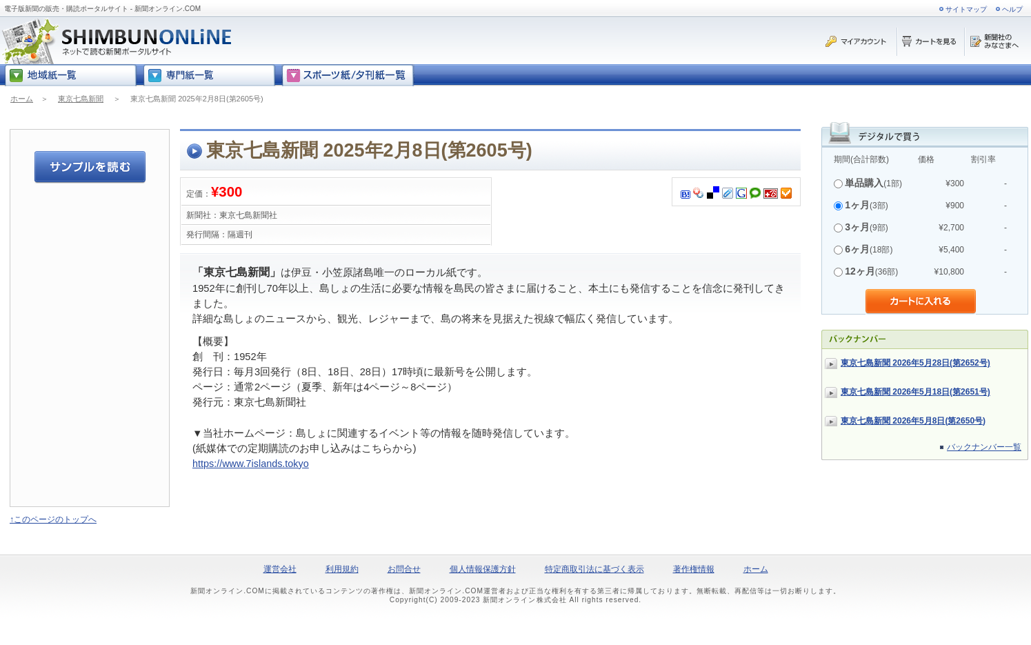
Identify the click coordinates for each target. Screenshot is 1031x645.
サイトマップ (966, 9)
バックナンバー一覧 (984, 447)
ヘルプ (1012, 9)
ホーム (21, 99)
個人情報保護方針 (483, 569)
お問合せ (404, 569)
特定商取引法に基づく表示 (594, 569)
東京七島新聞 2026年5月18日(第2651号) (915, 392)
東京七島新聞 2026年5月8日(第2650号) (913, 421)
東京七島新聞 (80, 99)
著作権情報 (693, 569)
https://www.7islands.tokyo (250, 463)
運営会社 (280, 569)
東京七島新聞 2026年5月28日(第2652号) (915, 363)
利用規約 (342, 569)
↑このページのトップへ (53, 519)
